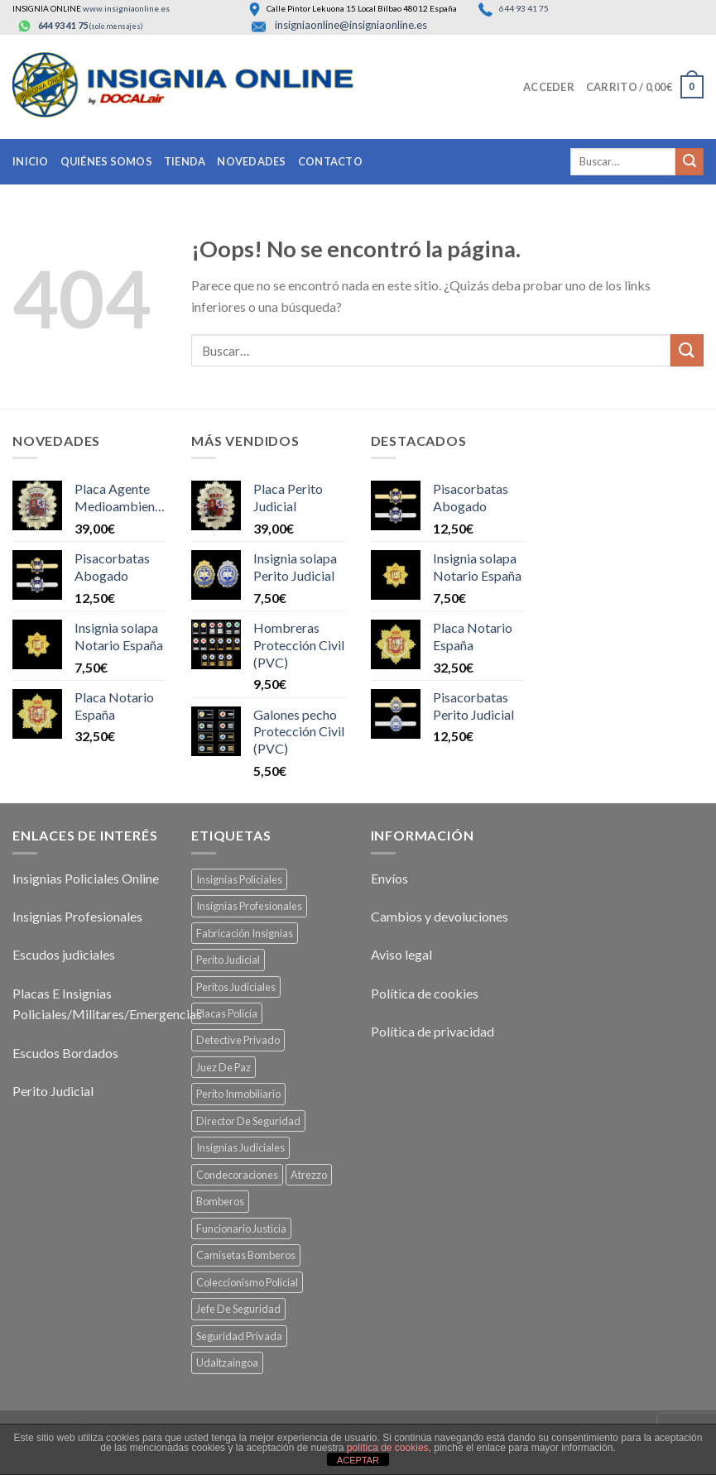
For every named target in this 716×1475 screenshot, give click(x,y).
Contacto (330, 161)
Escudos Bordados (65, 1053)
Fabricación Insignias (244, 933)
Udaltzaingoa (227, 1362)
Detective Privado (238, 1039)
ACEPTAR (358, 1460)
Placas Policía (226, 1013)
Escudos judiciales (63, 954)
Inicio (30, 161)
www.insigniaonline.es (126, 8)
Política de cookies (424, 993)
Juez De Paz (223, 1067)
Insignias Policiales (239, 879)
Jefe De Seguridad (238, 1308)
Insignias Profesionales (77, 916)
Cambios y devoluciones (439, 916)
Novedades (251, 161)
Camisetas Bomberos (246, 1255)
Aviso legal (401, 954)
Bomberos (220, 1201)
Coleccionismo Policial (247, 1282)
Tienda (185, 161)
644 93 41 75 (523, 8)
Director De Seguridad (248, 1121)
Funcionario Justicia (241, 1228)
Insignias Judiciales (240, 1147)
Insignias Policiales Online (85, 878)
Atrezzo (309, 1174)
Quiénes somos (106, 161)
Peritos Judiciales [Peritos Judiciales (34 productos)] (236, 987)
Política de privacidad (432, 1031)
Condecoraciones (237, 1174)
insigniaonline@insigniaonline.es (351, 24)
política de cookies (388, 1447)
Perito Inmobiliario (238, 1093)
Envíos (389, 878)
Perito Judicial (53, 1091)
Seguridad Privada (239, 1336)
